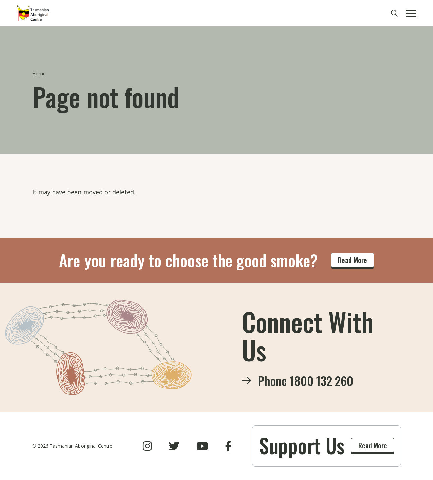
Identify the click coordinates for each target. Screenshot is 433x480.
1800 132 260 (321, 380)
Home (39, 73)
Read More (352, 260)
